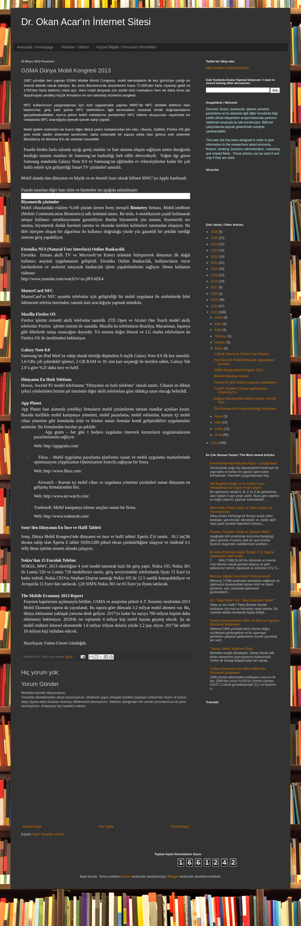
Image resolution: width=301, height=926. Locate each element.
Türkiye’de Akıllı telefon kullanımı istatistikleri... (246, 382)
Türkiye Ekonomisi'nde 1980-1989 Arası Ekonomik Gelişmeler (238, 670)
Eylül (218, 330)
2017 (215, 287)
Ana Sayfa (106, 826)
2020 (215, 269)
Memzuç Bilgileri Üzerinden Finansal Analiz (240, 576)
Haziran (221, 342)
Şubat (219, 429)
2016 (215, 294)
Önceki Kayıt (180, 826)
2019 (215, 275)
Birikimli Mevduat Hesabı (231, 376)
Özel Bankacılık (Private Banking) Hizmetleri (245, 409)
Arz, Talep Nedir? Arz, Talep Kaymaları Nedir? (242, 600)
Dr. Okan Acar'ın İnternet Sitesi (86, 21)
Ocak (219, 435)
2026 (215, 232)
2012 (215, 443)
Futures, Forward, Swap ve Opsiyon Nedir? (240, 532)
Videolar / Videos (75, 47)
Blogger (173, 876)
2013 (215, 312)
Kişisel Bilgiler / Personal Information (127, 47)
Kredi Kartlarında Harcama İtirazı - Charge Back (243, 463)
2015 (215, 300)
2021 (215, 263)
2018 (215, 281)
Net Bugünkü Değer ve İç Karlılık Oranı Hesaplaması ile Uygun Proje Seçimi (237, 485)
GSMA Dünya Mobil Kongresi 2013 (238, 370)
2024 (215, 244)
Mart (218, 422)
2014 (215, 306)
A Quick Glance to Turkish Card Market (241, 354)
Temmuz (221, 336)
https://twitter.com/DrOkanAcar (227, 68)
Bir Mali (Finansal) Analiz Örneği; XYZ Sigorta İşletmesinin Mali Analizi (242, 554)
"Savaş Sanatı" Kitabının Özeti (231, 649)
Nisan (219, 416)
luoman (125, 876)
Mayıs (219, 348)
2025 (215, 238)
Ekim (219, 324)
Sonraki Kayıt (31, 826)
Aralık (219, 317)
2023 (215, 250)
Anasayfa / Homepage (35, 47)
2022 (215, 257)
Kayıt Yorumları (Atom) (48, 834)
